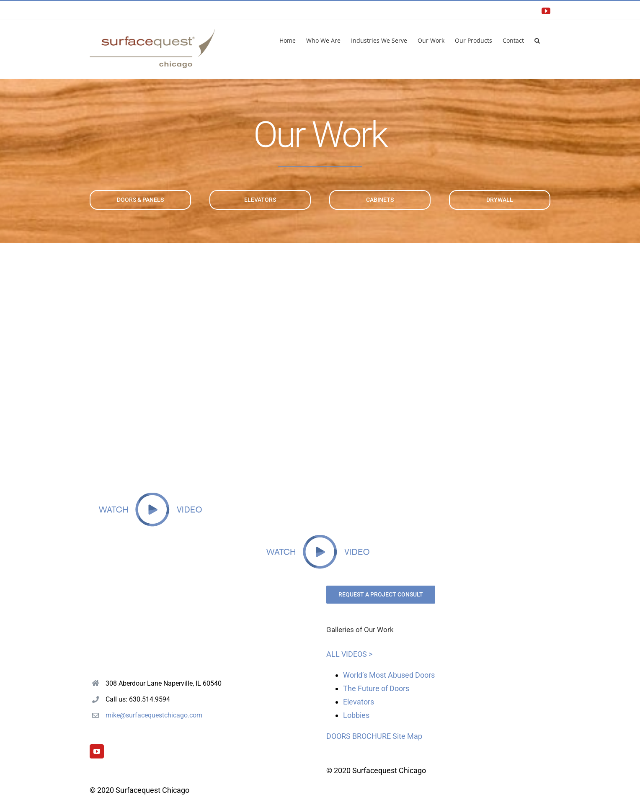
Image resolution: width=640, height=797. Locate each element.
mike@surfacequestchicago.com (154, 715)
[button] (537, 39)
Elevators (358, 701)
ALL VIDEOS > (349, 654)
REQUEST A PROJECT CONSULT (380, 594)
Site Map (407, 736)
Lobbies (356, 715)
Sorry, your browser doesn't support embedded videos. (320, 371)
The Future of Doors (376, 688)
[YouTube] (97, 751)
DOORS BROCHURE (358, 736)
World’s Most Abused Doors (389, 675)
